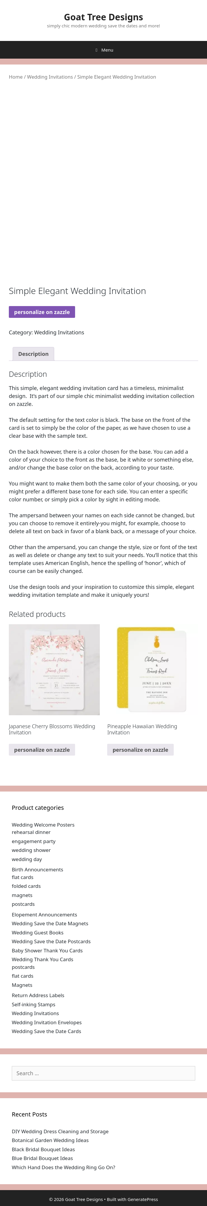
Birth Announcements (37, 869)
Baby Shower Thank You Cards (47, 950)
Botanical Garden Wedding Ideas (50, 1140)
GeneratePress (142, 1199)
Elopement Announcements (44, 914)
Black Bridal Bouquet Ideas (43, 1149)
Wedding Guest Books (38, 932)
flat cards (22, 877)
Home (16, 76)
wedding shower (31, 850)
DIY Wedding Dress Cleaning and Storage (60, 1131)
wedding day (27, 859)
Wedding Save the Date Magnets (50, 923)
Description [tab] (33, 353)
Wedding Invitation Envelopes (47, 1022)
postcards (23, 904)
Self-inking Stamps (33, 1004)
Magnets (22, 985)
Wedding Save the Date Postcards (51, 941)
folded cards (26, 886)
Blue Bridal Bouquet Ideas (42, 1158)
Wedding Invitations (50, 76)
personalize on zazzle (42, 311)
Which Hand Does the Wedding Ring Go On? (63, 1167)
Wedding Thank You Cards (42, 959)
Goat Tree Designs (103, 17)
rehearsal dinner (31, 832)
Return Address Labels (38, 995)
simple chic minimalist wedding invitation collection (130, 395)
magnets (22, 895)
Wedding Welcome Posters (43, 824)
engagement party (34, 841)
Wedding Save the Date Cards (46, 1031)
